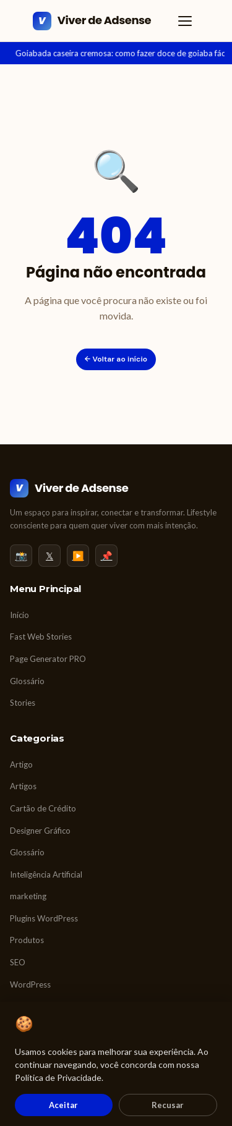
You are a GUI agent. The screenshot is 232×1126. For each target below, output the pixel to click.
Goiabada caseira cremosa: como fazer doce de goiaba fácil (122, 53)
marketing (28, 896)
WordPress (30, 984)
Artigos (23, 786)
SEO (17, 962)
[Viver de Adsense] (92, 21)
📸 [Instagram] (21, 555)
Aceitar (63, 1105)
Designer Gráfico (40, 831)
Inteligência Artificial (46, 874)
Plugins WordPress (44, 918)
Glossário (27, 681)
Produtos (27, 940)
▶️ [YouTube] (78, 555)
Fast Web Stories (41, 636)
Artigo (21, 764)
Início (19, 615)
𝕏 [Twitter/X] (49, 555)
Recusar (168, 1105)
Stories (22, 703)
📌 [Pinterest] (107, 555)
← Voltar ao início (116, 359)
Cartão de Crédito (43, 808)
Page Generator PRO (48, 659)
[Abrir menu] (185, 21)
